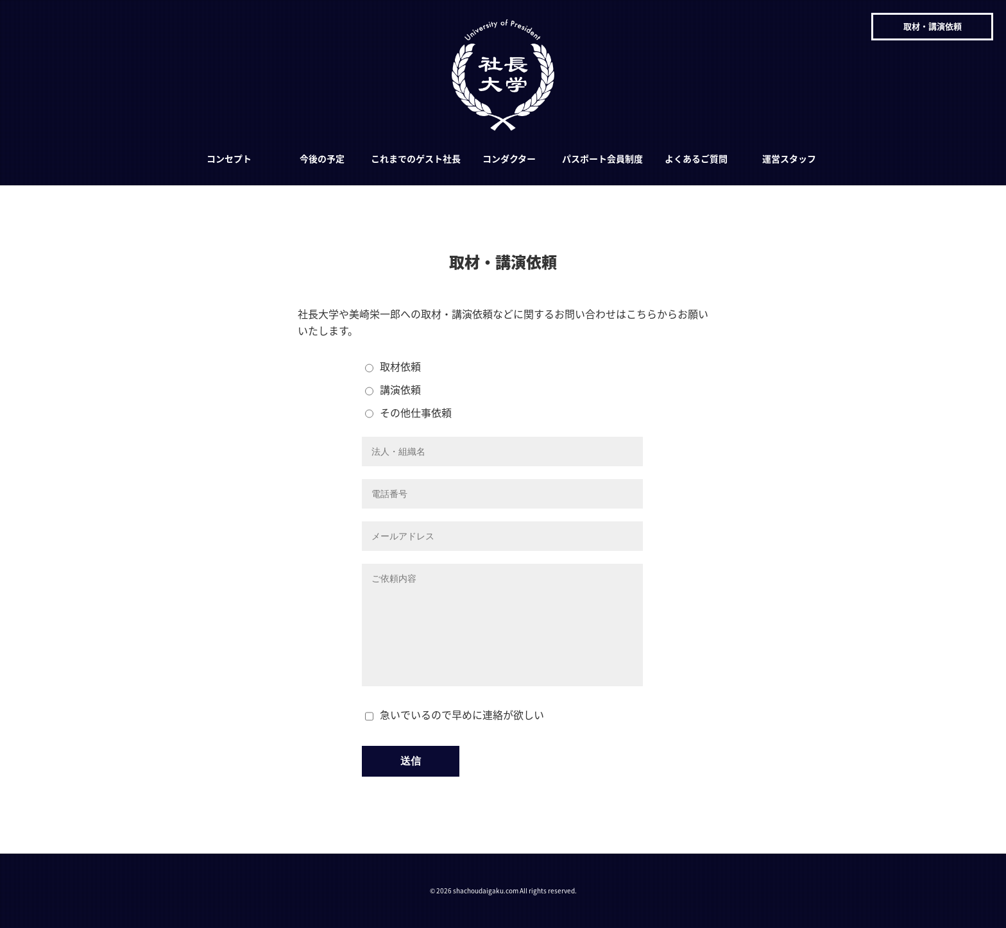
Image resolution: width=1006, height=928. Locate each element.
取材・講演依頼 (932, 26)
